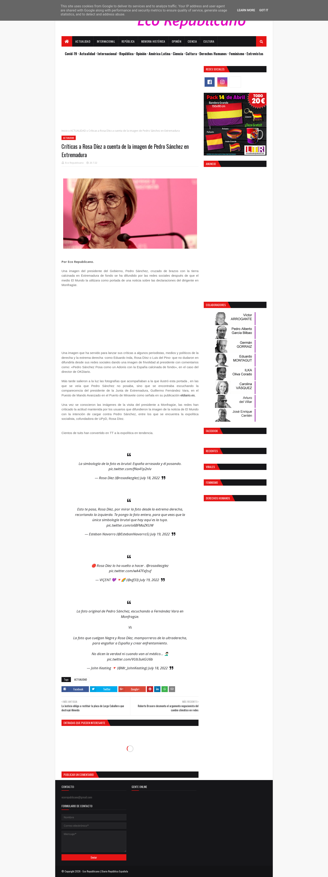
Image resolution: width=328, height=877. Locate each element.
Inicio (65, 130)
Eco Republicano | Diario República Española (105, 871)
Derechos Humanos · (214, 53)
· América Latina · (160, 53)
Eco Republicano (74, 162)
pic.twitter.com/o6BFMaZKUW (130, 525)
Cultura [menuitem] (208, 41)
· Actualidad (87, 53)
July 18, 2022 (150, 477)
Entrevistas (255, 53)
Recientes (212, 451)
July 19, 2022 (160, 534)
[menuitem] (67, 41)
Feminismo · (238, 53)
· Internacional (107, 53)
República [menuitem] (128, 41)
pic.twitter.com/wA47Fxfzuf (130, 570)
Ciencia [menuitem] (192, 41)
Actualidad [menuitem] (82, 41)
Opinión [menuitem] (176, 41)
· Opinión (140, 53)
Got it (263, 10)
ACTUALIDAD (78, 130)
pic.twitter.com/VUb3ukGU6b (130, 659)
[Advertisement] (130, 95)
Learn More (246, 10)
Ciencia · (179, 53)
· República (126, 53)
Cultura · (192, 53)
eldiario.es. (188, 395)
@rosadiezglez (157, 565)
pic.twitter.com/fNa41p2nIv (130, 468)
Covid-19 (71, 53)
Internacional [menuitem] (106, 41)
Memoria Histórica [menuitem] (153, 41)
